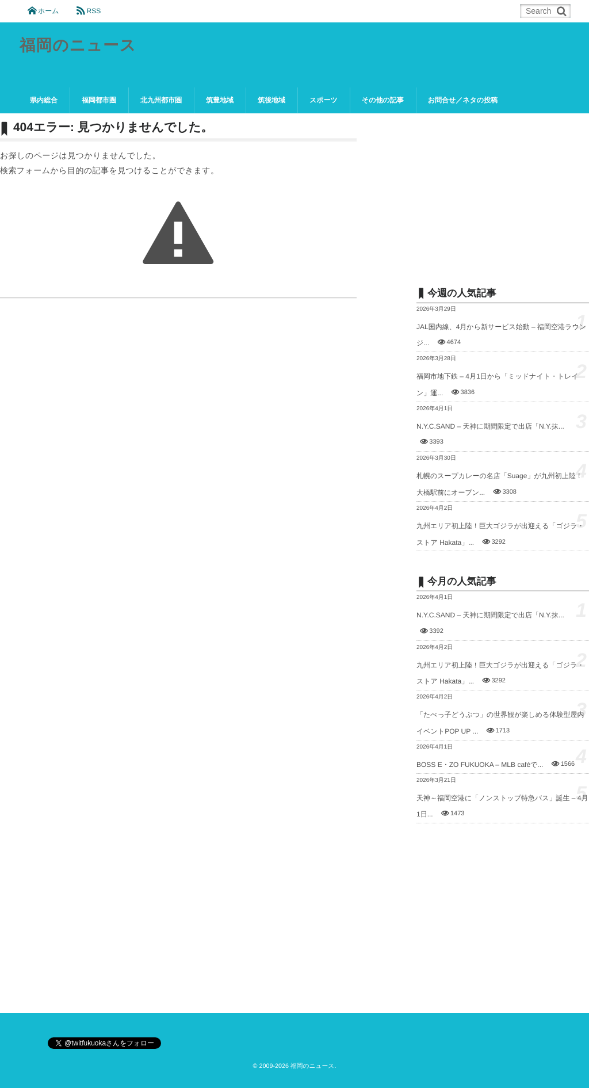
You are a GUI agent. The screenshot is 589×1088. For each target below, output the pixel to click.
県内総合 (44, 100)
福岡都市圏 (99, 100)
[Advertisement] (502, 191)
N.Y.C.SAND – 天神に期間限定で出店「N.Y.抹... (490, 426)
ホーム (48, 11)
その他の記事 (383, 100)
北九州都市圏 (161, 100)
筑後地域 (271, 100)
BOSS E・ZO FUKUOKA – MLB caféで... (479, 765)
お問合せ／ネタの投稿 (463, 100)
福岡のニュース (78, 46)
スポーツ (323, 100)
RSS (93, 11)
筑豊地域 (220, 100)
